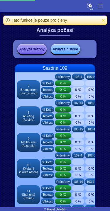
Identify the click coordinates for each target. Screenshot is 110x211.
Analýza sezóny (32, 49)
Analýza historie (65, 49)
